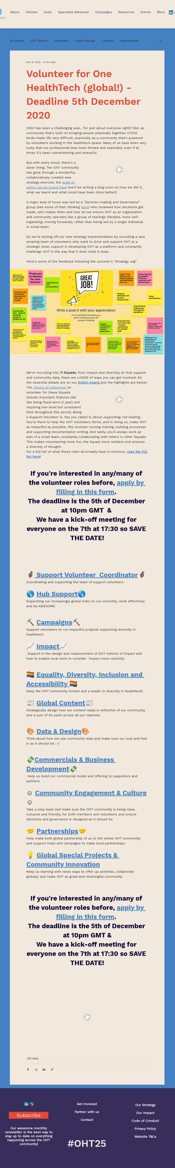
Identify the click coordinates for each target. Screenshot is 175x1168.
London (108, 41)
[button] (15, 12)
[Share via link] (52, 1069)
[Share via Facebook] (27, 1069)
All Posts (17, 41)
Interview (61, 41)
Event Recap (85, 41)
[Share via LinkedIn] (44, 1069)
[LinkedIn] (171, 12)
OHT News (38, 41)
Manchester (129, 41)
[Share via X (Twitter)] (36, 1069)
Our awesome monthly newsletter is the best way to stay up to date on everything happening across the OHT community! (28, 1136)
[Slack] (32, 1104)
